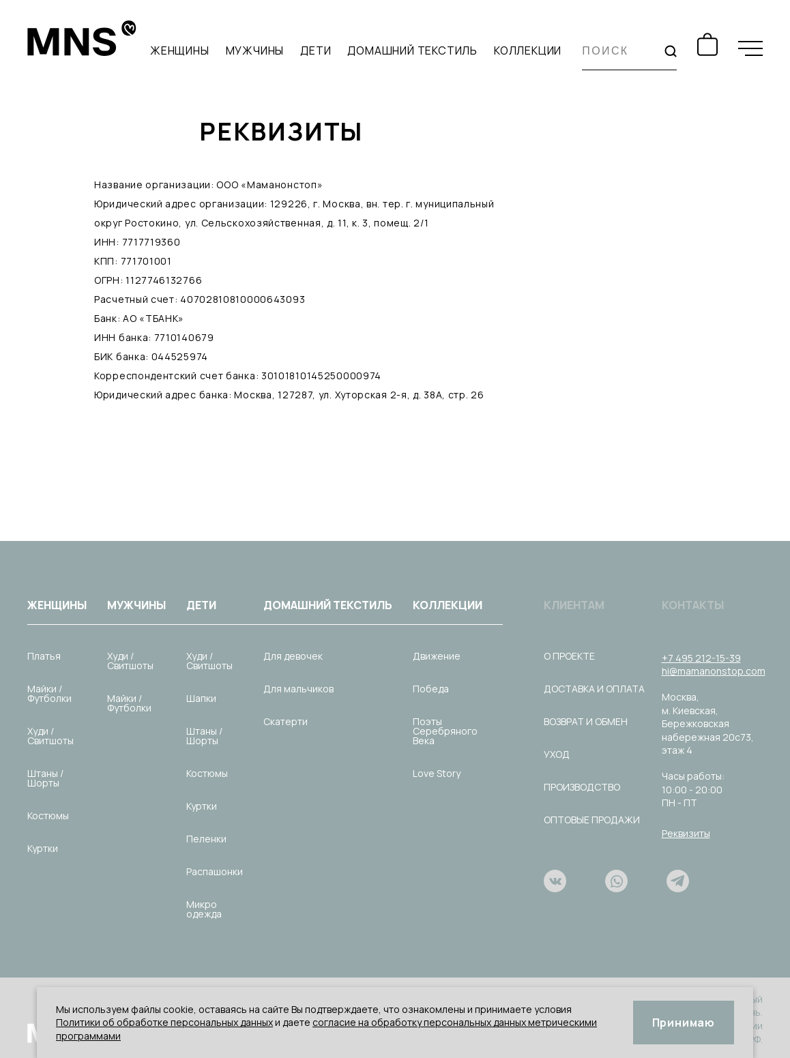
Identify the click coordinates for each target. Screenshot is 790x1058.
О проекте (569, 655)
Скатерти (285, 721)
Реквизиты (686, 833)
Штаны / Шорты (45, 778)
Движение (436, 655)
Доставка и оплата (594, 688)
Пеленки (206, 838)
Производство (582, 786)
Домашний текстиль (412, 50)
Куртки (42, 848)
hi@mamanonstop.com (713, 670)
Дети (315, 50)
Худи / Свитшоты (50, 735)
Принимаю (683, 1022)
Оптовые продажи (592, 819)
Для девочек (293, 655)
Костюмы (48, 815)
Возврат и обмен (586, 721)
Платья (44, 655)
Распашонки (214, 871)
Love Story (436, 773)
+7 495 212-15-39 (701, 657)
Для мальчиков (298, 688)
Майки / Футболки (49, 693)
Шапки (201, 698)
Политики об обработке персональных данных (164, 1022)
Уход (557, 754)
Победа (431, 688)
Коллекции (527, 50)
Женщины (179, 50)
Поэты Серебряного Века (445, 731)
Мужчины (255, 50)
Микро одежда (204, 909)
